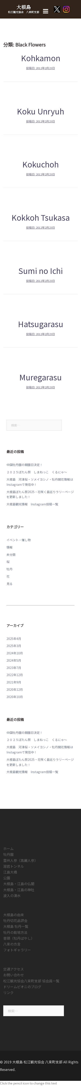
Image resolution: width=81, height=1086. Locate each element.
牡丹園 (8, 854)
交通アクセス (13, 969)
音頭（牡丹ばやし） (18, 938)
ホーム (8, 848)
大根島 (23, 7)
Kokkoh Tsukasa (40, 217)
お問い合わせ (13, 974)
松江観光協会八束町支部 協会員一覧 (31, 980)
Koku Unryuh (40, 111)
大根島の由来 (13, 914)
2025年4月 (13, 638)
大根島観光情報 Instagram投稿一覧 (32, 504)
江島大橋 (10, 872)
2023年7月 (13, 668)
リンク (8, 992)
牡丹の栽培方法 (15, 932)
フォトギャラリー (17, 949)
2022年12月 (14, 675)
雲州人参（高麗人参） (20, 860)
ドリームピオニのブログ (22, 986)
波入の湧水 (12, 895)
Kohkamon (40, 57)
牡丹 (9, 569)
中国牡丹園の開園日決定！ (24, 465)
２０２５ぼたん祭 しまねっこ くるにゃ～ (36, 472)
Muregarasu (40, 377)
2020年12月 (14, 689)
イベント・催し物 (18, 540)
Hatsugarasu (40, 323)
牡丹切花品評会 (15, 920)
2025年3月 (13, 646)
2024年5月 (13, 660)
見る (9, 583)
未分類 (11, 554)
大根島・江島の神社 (18, 889)
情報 (9, 547)
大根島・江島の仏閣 (18, 883)
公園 (6, 877)
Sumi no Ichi (40, 270)
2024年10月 (14, 653)
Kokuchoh (40, 164)
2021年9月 (13, 682)
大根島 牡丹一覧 (15, 926)
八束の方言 (12, 944)
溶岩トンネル (13, 866)
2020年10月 (14, 697)
